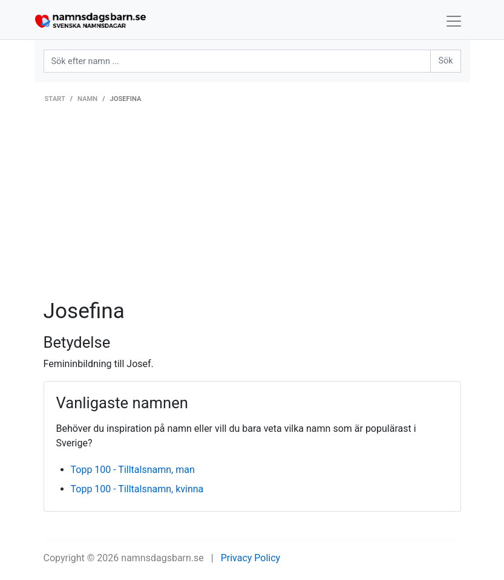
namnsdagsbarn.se (162, 558)
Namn (87, 99)
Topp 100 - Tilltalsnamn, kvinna (137, 489)
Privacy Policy (251, 558)
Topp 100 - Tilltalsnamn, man (133, 469)
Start (55, 99)
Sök (445, 61)
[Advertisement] (252, 207)
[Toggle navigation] (453, 21)
